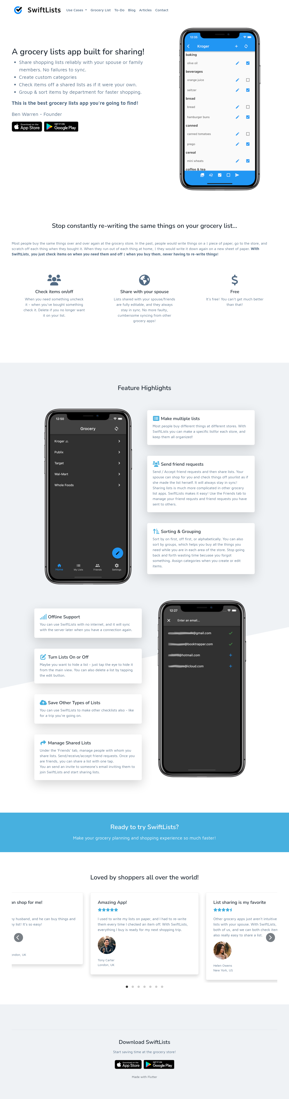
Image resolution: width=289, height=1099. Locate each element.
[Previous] (18, 937)
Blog (131, 10)
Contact (161, 10)
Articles (145, 10)
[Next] (270, 937)
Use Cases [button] (75, 10)
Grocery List (101, 10)
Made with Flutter (144, 1077)
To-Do (119, 10)
